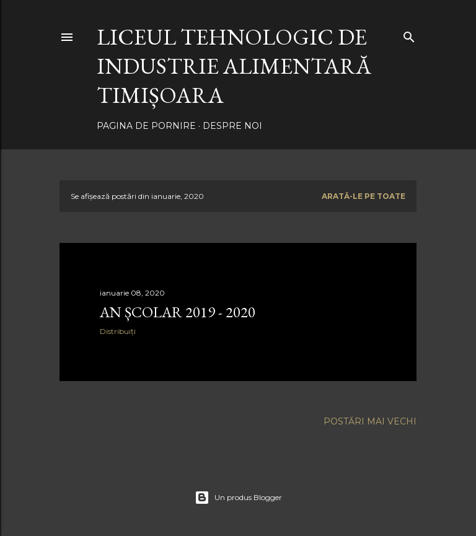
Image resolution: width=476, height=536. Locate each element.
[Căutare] (409, 34)
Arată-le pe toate (363, 196)
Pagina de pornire (146, 125)
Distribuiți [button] (118, 331)
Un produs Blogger (238, 497)
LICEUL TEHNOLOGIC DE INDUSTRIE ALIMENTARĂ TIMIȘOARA (234, 66)
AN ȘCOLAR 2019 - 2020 (177, 312)
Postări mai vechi (370, 421)
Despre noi (232, 125)
